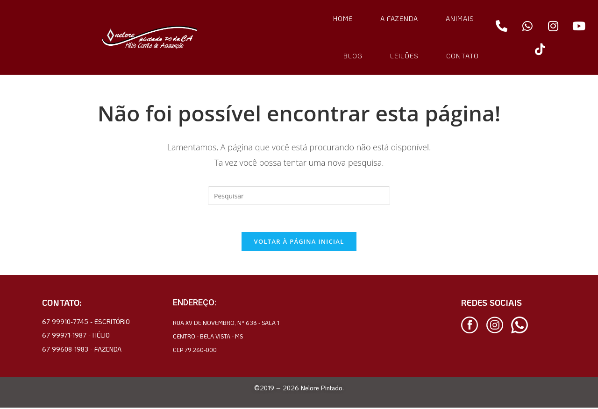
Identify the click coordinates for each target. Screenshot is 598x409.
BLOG (353, 55)
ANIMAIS (460, 18)
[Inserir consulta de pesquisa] (299, 195)
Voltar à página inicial (299, 243)
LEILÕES (404, 55)
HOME (343, 18)
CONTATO (462, 55)
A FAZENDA (399, 18)
